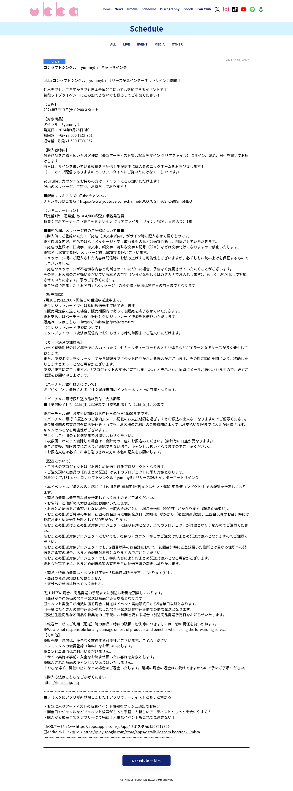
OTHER (177, 44)
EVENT (142, 44)
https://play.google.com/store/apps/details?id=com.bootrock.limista (142, 731)
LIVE (126, 44)
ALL (113, 44)
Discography (169, 9)
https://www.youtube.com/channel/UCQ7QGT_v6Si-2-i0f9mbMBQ (136, 201)
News (119, 9)
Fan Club (204, 9)
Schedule (148, 9)
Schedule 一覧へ (146, 760)
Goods (188, 9)
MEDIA (160, 44)
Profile (132, 9)
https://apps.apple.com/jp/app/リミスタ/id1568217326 (123, 726)
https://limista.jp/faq (61, 682)
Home (106, 9)
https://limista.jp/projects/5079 (107, 322)
